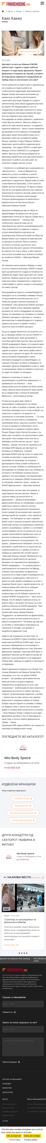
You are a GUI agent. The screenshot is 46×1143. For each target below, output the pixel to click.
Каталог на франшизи (12, 1079)
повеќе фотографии (29, 51)
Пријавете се (9, 1012)
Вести (10, 11)
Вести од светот (8, 1108)
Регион (19, 11)
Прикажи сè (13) (23, 798)
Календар (6, 1084)
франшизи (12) (23, 806)
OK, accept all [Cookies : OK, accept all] (13, 1135)
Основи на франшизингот (36, 1104)
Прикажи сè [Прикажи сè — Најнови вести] (37, 877)
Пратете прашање (11, 1062)
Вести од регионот (9, 1104)
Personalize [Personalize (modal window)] (14, 1139)
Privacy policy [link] (31, 1139)
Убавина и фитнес (32, 11)
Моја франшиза (8, 1115)
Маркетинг (7, 1088)
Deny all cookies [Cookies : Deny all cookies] (32, 1135)
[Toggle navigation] (42, 3)
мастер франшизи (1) (22, 820)
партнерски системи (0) (23, 813)
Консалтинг (7, 1092)
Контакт (5, 1126)
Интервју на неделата (10, 1111)
